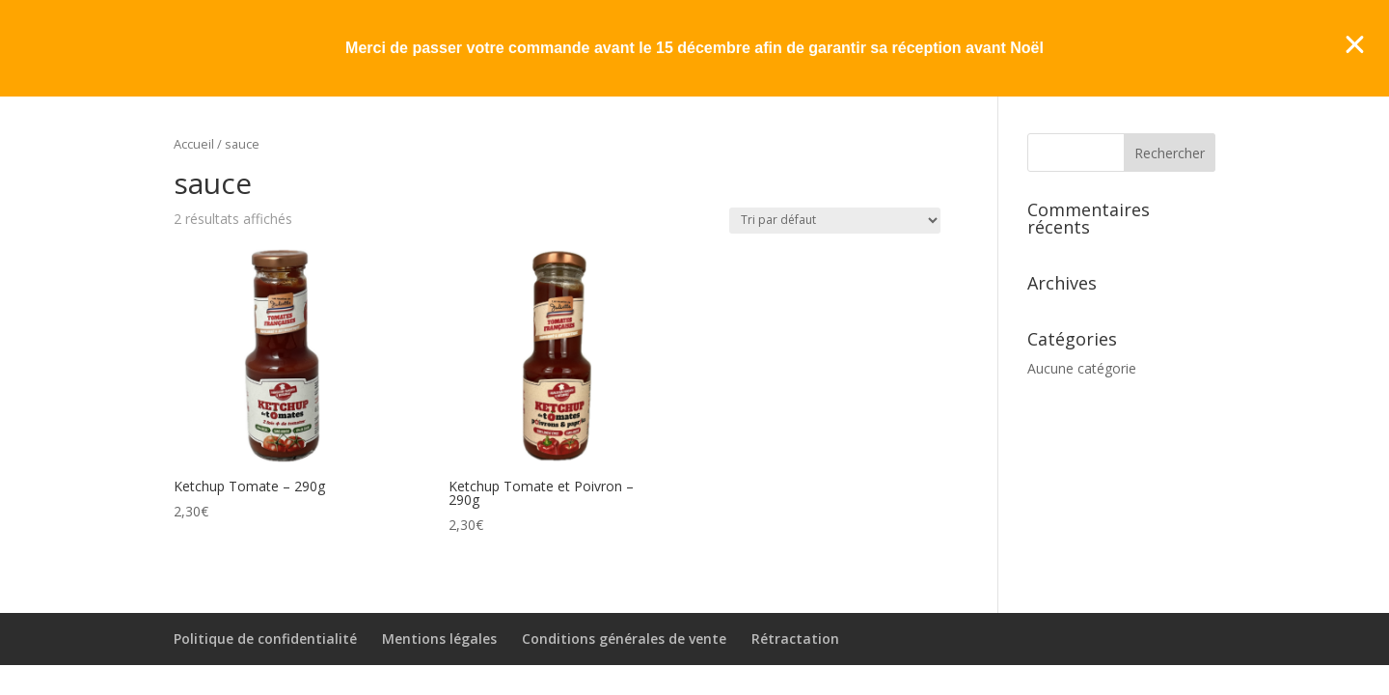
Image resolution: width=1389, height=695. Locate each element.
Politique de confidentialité (265, 638)
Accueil (194, 144)
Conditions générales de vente (624, 638)
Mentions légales (439, 638)
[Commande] (834, 221)
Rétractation (795, 638)
